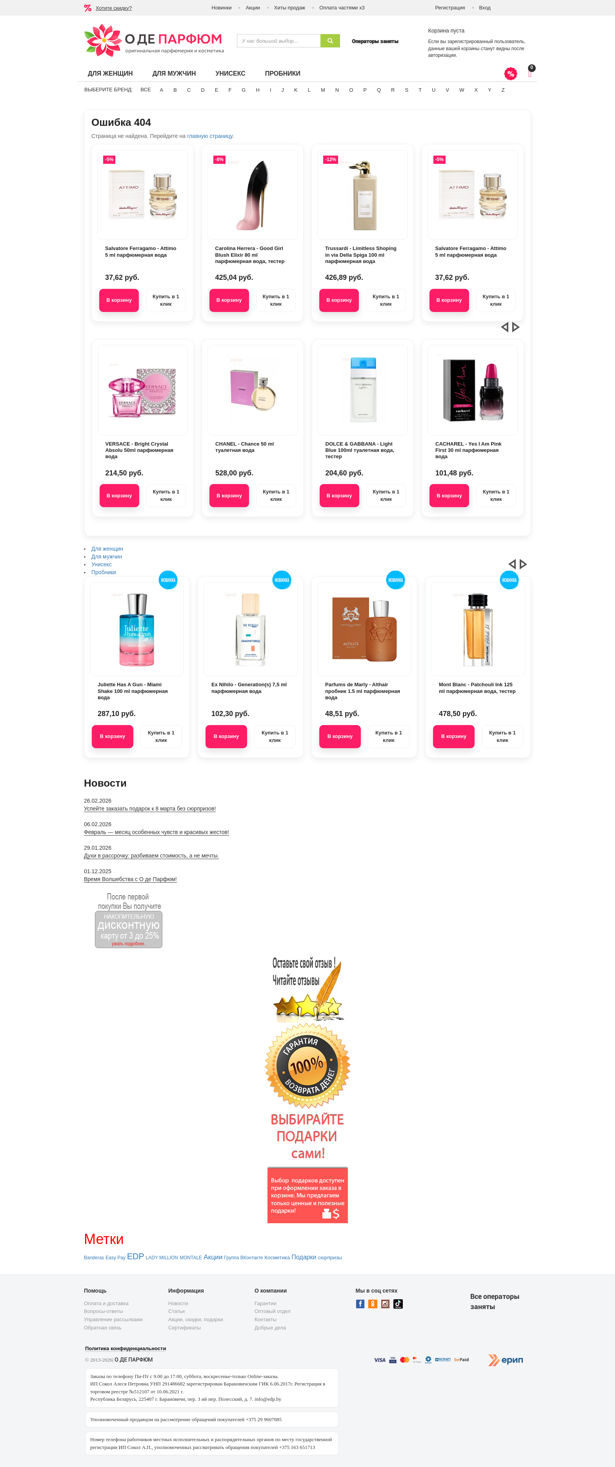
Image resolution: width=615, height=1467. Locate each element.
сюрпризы (330, 1257)
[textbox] (278, 40)
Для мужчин (174, 73)
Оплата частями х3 (341, 8)
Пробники (282, 73)
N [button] (337, 90)
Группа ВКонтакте (243, 1257)
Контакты (266, 1319)
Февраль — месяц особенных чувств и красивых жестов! (156, 832)
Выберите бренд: (108, 89)
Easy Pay (116, 1257)
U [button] (433, 90)
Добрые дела (270, 1328)
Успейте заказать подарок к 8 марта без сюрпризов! (150, 808)
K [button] (296, 90)
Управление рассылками (113, 1319)
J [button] (283, 90)
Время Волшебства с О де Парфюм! (130, 879)
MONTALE (191, 1257)
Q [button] (379, 90)
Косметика (277, 1257)
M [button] (323, 90)
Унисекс (230, 73)
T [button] (420, 90)
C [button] (189, 90)
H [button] (257, 90)
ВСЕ (145, 89)
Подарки (303, 1257)
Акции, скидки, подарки (195, 1319)
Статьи (176, 1311)
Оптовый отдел (273, 1311)
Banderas (94, 1257)
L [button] (309, 90)
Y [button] (489, 90)
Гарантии (266, 1303)
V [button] (447, 90)
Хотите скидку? (114, 8)
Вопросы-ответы (103, 1311)
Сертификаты (184, 1328)
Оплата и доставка (106, 1303)
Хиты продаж (290, 8)
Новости (178, 1303)
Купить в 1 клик (166, 300)
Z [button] (503, 90)
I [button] (270, 90)
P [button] (365, 90)
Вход (485, 8)
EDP (135, 1256)
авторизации (442, 55)
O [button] (351, 90)
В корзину (119, 300)
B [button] (175, 90)
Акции (253, 8)
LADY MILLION (162, 1257)
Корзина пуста (446, 30)
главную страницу (209, 136)
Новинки (222, 8)
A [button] (162, 90)
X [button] (476, 90)
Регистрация (450, 8)
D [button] (202, 90)
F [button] (229, 90)
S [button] (406, 90)
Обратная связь (103, 1328)
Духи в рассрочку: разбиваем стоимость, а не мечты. (151, 855)
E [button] (216, 90)
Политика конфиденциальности (125, 1348)
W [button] (461, 90)
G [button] (244, 90)
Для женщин (110, 73)
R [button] (393, 90)
